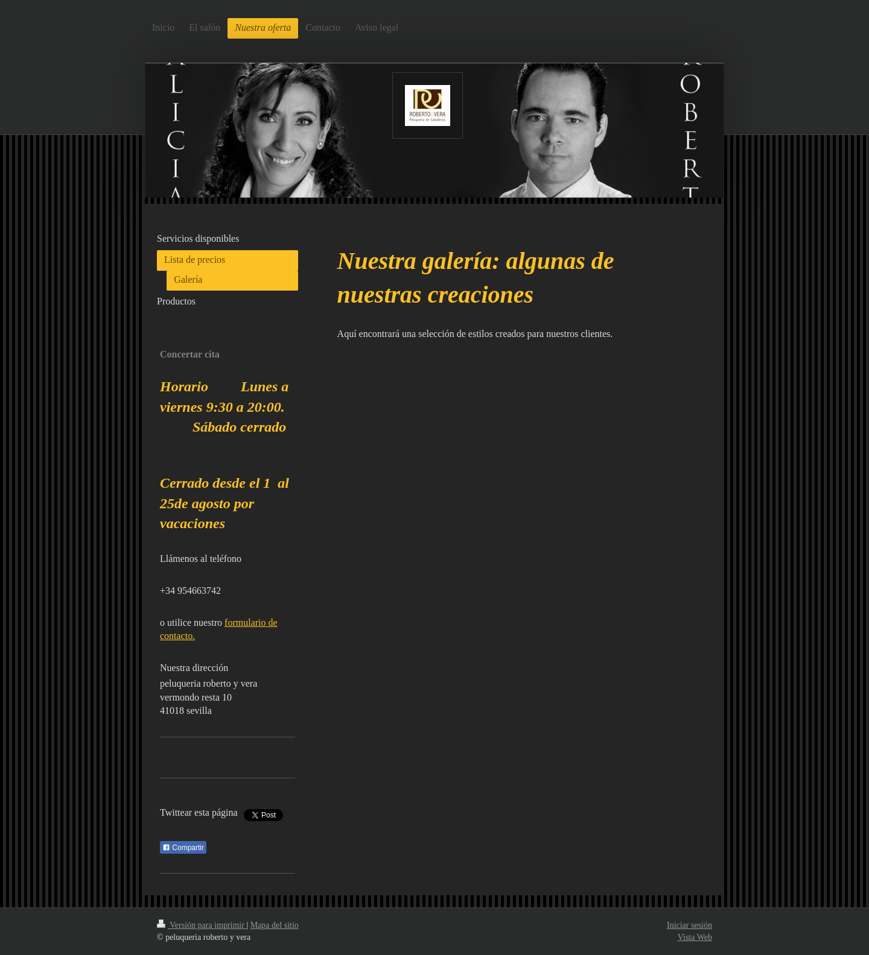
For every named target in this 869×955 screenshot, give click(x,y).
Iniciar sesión (689, 925)
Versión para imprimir (201, 925)
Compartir (183, 847)
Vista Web (695, 937)
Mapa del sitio (274, 925)
